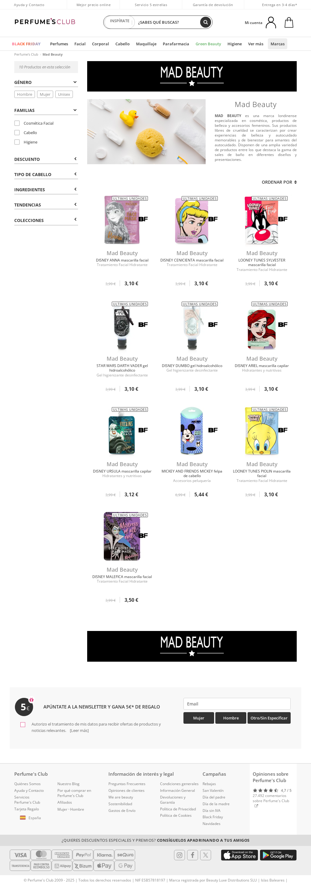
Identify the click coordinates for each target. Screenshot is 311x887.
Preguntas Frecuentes (126, 783)
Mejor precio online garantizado (94, 7)
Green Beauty (208, 44)
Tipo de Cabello (45, 174)
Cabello (122, 44)
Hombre (24, 94)
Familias (45, 110)
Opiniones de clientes (126, 790)
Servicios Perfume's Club (27, 800)
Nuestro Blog (68, 783)
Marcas (278, 44)
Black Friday (213, 816)
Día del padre (214, 797)
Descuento (45, 159)
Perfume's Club (26, 54)
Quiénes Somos (27, 783)
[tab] (46, 82)
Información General (177, 790)
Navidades (211, 823)
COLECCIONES (45, 220)
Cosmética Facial (33, 123)
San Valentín (213, 790)
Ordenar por (279, 182)
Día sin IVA (211, 810)
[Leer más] (79, 730)
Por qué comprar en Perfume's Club (74, 793)
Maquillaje (146, 44)
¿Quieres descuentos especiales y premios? (156, 840)
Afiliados (64, 802)
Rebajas (209, 783)
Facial (80, 44)
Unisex (64, 94)
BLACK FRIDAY (26, 44)
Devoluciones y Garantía (173, 800)
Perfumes (59, 44)
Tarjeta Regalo (26, 809)
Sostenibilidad (120, 803)
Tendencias (45, 205)
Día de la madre (216, 803)
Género (45, 82)
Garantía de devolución (213, 4)
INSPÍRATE (119, 22)
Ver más (255, 44)
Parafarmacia (176, 44)
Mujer (45, 94)
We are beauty (120, 797)
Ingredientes (45, 189)
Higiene (234, 44)
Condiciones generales (179, 783)
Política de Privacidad (178, 809)
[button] (31, 818)
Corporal (100, 44)
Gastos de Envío (121, 810)
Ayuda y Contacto (29, 4)
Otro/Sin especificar (269, 718)
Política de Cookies (176, 815)
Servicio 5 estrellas (151, 4)
